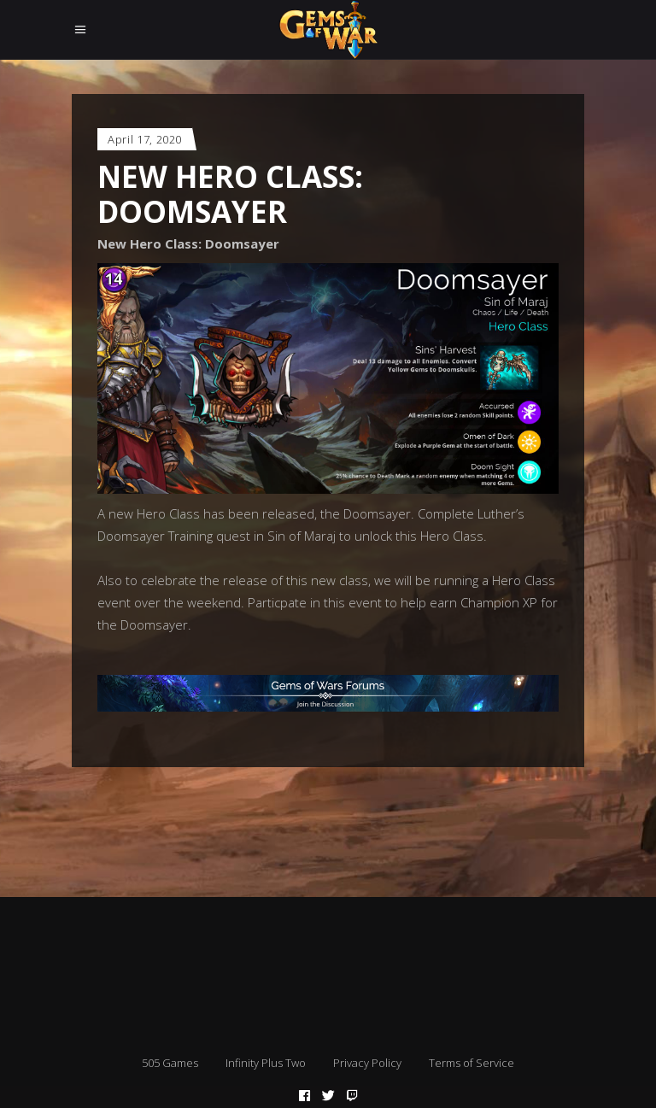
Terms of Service (471, 1062)
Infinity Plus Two (266, 1062)
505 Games (170, 1062)
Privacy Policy (367, 1062)
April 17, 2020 (145, 139)
